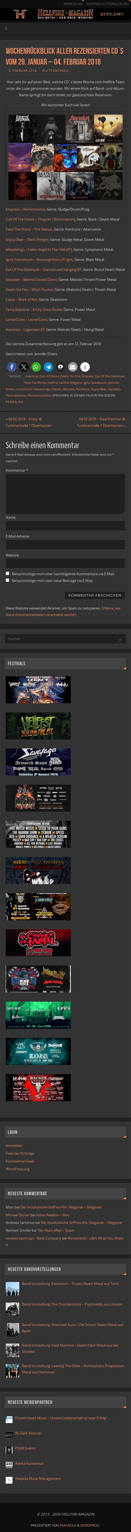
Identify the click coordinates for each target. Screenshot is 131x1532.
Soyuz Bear (99, 389)
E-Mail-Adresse (17, 536)
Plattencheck (55, 70)
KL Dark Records (28, 1433)
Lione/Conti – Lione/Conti (26, 319)
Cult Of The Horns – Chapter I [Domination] (40, 219)
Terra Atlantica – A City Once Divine (34, 309)
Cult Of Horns (49, 376)
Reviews (69, 389)
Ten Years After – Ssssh (55, 1230)
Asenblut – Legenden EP (25, 329)
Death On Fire (70, 376)
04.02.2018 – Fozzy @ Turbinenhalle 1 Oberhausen (29, 422)
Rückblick (83, 389)
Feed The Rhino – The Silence (29, 229)
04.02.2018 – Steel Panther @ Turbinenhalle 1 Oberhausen (101, 422)
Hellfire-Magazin (70, 383)
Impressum (72, 4)
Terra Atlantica (16, 395)
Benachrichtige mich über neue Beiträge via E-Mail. (52, 580)
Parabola (68, 1525)
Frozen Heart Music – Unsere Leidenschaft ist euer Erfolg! (61, 1418)
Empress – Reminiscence (25, 209)
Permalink (15, 402)
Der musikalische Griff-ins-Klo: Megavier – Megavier (61, 1207)
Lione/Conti (24, 389)
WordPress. (90, 1525)
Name (10, 517)
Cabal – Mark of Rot (21, 299)
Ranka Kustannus (29, 1463)
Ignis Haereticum (95, 383)
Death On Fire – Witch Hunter (29, 289)
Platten (57, 389)
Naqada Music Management (38, 1478)
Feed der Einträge (20, 1153)
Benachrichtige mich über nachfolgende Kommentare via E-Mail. (63, 573)
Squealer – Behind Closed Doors (31, 279)
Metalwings (42, 389)
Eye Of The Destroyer (109, 376)
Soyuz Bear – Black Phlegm (27, 239)
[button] (12, 367)
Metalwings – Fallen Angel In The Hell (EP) (39, 249)
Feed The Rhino (35, 383)
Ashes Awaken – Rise (52, 1215)
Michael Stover (18, 1215)
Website (12, 555)
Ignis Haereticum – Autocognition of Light (39, 259)
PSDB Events (25, 1448)
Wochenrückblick (39, 395)
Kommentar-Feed (20, 1161)
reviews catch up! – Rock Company (33, 1238)
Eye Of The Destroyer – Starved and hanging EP (43, 269)
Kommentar (17, 470)
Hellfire (52, 383)
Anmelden (14, 1145)
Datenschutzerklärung (108, 4)
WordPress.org (18, 1169)
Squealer (114, 389)
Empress (87, 376)
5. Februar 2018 (23, 70)
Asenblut (31, 376)
